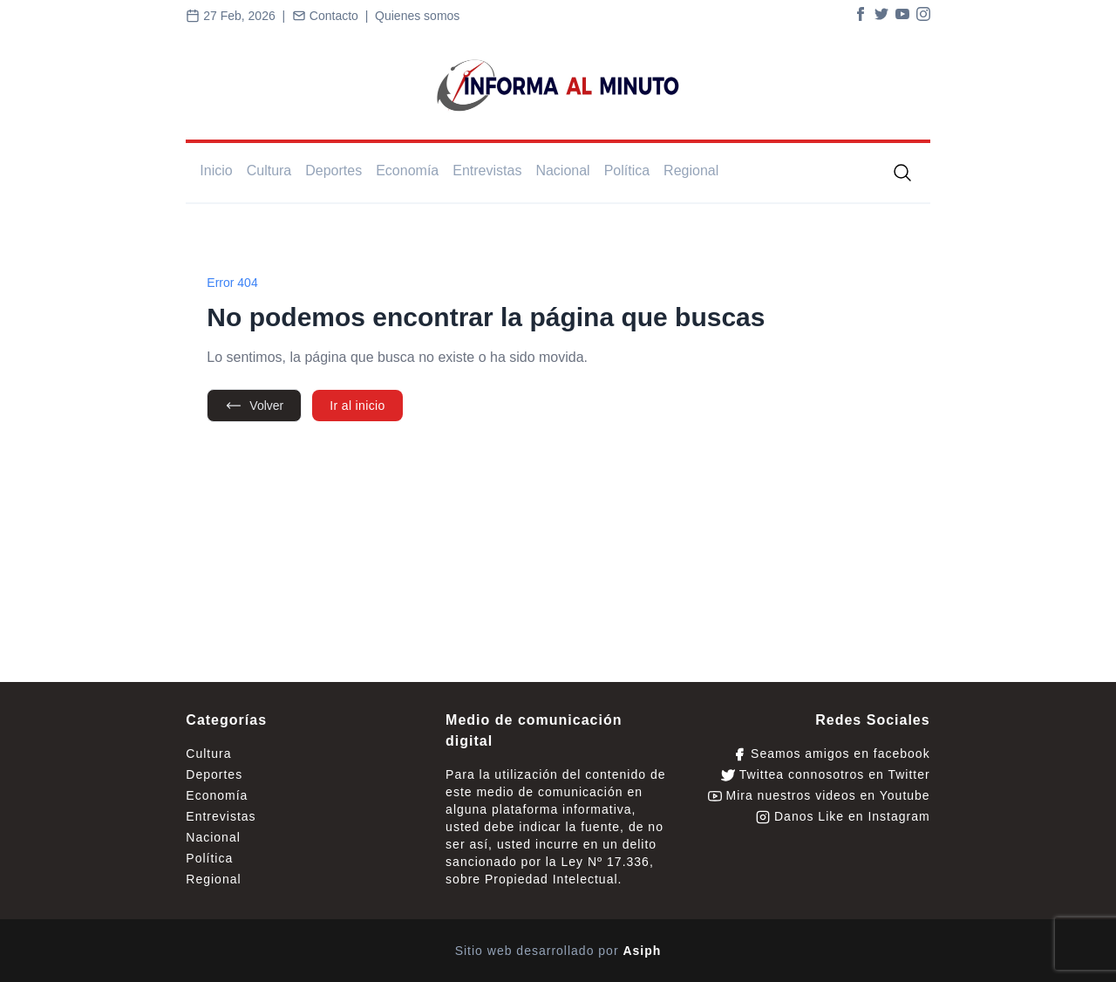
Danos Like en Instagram (843, 816)
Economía (407, 170)
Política (627, 170)
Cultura (269, 170)
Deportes (333, 170)
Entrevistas (487, 170)
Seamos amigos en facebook (830, 754)
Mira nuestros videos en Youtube (819, 795)
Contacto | (333, 16)
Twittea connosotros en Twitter (825, 774)
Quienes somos (417, 16)
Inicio (216, 170)
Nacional (562, 170)
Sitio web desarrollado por (558, 951)
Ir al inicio (357, 406)
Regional (690, 170)
